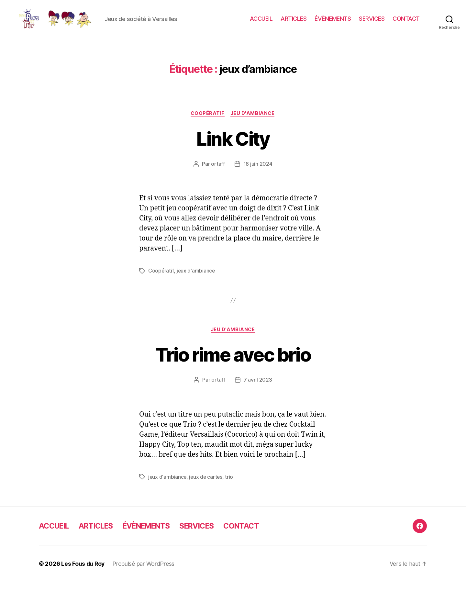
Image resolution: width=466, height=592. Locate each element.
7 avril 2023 (258, 390)
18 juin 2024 (257, 174)
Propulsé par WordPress (144, 573)
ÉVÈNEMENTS (333, 23)
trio (231, 487)
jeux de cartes (207, 487)
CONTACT (406, 23)
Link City (232, 148)
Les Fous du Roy (83, 573)
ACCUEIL (261, 23)
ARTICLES (293, 23)
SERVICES (371, 23)
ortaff (218, 174)
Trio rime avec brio (233, 364)
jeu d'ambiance (253, 123)
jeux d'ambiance (196, 280)
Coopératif (207, 123)
